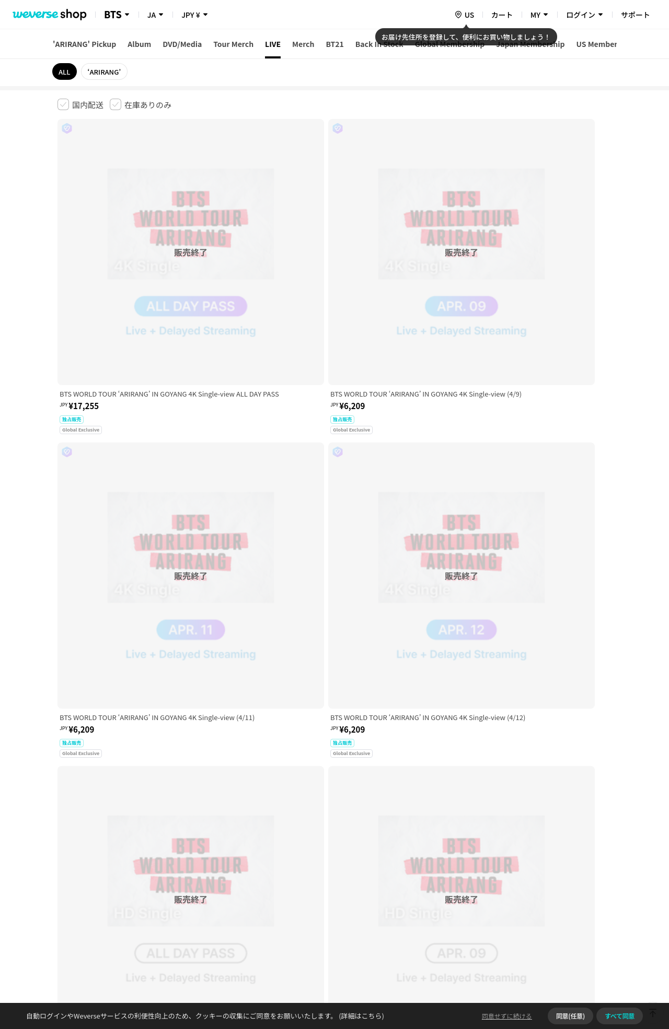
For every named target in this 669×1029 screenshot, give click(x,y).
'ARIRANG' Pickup (84, 44)
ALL (65, 72)
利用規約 (65, 864)
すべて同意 (620, 1015)
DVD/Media (182, 44)
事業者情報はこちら (528, 899)
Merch (303, 44)
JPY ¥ (190, 14)
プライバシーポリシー (268, 864)
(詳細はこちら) (360, 1016)
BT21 (334, 44)
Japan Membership (530, 44)
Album (139, 44)
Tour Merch (233, 44)
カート (502, 14)
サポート (635, 14)
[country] (464, 14)
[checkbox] (80, 104)
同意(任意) (570, 1015)
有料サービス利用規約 (122, 864)
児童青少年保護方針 (194, 864)
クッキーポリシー (427, 864)
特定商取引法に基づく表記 (350, 864)
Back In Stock (379, 44)
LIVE (273, 44)
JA (151, 14)
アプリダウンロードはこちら (567, 962)
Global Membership (450, 44)
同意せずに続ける (507, 1015)
